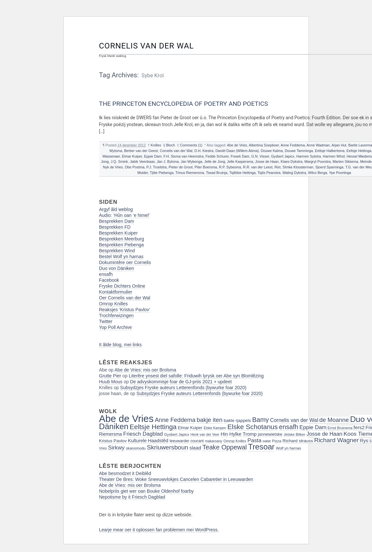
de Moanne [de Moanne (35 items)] (334, 420)
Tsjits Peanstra (268, 173)
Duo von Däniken (116, 268)
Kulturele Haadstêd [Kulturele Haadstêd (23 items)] (148, 440)
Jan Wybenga (191, 161)
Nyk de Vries (113, 167)
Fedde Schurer (217, 156)
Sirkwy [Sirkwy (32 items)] (116, 447)
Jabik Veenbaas (142, 161)
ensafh (106, 274)
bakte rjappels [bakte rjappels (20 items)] (237, 420)
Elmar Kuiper (132, 156)
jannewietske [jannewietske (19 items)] (270, 434)
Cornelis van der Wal (146, 45)
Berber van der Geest (141, 151)
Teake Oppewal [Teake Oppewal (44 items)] (225, 447)
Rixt (278, 167)
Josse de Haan (267, 161)
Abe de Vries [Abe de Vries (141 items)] (126, 418)
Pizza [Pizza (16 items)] (276, 441)
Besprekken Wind (117, 250)
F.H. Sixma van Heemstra (184, 156)
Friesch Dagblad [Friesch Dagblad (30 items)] (143, 434)
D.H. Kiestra (203, 151)
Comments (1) (191, 145)
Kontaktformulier (116, 292)
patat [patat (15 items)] (267, 441)
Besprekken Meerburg (121, 238)
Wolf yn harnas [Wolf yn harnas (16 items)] (288, 448)
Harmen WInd (334, 156)
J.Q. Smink (119, 161)
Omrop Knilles (113, 303)
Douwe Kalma (272, 151)
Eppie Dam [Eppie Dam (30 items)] (312, 427)
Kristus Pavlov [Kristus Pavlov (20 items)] (113, 440)
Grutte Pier (110, 375)
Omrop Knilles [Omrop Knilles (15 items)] (234, 441)
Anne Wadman (318, 145)
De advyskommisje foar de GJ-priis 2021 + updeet (181, 381)
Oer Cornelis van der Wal (125, 297)
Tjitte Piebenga (161, 173)
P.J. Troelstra (156, 167)
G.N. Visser (260, 156)
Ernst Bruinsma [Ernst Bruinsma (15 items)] (340, 428)
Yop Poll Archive (115, 327)
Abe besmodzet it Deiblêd (125, 473)
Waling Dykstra (294, 173)
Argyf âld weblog (116, 209)
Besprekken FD (115, 227)
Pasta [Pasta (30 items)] (254, 440)
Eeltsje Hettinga (358, 151)
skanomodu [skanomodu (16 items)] (136, 448)
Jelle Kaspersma (240, 161)
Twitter (106, 321)
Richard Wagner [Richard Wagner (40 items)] (336, 440)
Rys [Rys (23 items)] (364, 440)
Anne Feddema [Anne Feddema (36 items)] (175, 420)
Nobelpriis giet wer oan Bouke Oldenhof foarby (146, 491)
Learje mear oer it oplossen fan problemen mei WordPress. (159, 529)
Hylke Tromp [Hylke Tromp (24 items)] (243, 434)
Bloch (170, 145)
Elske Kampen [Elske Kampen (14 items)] (215, 428)
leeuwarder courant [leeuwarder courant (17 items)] (186, 441)
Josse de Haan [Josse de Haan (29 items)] (325, 434)
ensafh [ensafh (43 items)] (288, 426)
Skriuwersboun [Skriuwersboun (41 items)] (167, 447)
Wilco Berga (317, 173)
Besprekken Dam (116, 221)
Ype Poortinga (340, 173)
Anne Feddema (293, 145)
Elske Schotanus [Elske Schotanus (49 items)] (252, 426)
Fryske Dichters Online (122, 286)
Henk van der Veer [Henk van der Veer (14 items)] (204, 434)
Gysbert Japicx (282, 156)
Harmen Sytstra (308, 156)
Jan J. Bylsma (168, 161)
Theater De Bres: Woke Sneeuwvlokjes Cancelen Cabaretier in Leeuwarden (176, 479)
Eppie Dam (152, 156)
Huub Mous (111, 381)
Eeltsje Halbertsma (330, 151)
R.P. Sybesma (230, 167)
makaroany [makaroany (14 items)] (213, 441)
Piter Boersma (206, 167)
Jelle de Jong (214, 161)
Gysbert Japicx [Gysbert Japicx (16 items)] (176, 434)
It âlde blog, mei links (120, 344)
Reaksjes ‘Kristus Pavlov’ (124, 309)
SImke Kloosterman (298, 167)
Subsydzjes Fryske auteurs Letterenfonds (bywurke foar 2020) (183, 387)
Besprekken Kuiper (118, 233)
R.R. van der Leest (258, 167)
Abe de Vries (237, 145)
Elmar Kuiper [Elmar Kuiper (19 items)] (190, 427)
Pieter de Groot (181, 167)
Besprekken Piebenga (121, 244)
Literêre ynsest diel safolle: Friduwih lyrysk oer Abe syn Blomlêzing (196, 375)
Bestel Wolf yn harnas (121, 256)
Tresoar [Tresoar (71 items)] (261, 446)
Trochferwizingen (116, 315)
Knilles (156, 145)
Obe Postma (134, 167)
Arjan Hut (339, 145)
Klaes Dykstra (292, 161)
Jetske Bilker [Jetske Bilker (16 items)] (294, 434)
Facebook (109, 280)
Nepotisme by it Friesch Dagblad (132, 497)
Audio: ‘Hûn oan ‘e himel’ (124, 215)
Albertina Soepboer (264, 145)
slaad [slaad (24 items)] (195, 447)
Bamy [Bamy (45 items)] (260, 419)
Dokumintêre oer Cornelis (125, 262)
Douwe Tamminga (299, 151)
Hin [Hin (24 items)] (224, 434)
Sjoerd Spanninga (329, 167)
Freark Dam (240, 156)
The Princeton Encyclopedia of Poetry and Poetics (183, 103)
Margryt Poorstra (317, 161)
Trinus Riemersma (189, 173)
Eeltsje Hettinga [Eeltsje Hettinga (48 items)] (153, 426)
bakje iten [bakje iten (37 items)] (209, 419)
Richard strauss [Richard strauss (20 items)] (298, 440)
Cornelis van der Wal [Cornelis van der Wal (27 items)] (294, 420)
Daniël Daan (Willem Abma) (237, 151)
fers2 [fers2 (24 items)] (359, 427)
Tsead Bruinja (216, 173)
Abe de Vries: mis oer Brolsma (145, 369)
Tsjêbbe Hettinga (242, 173)
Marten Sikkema (345, 161)
